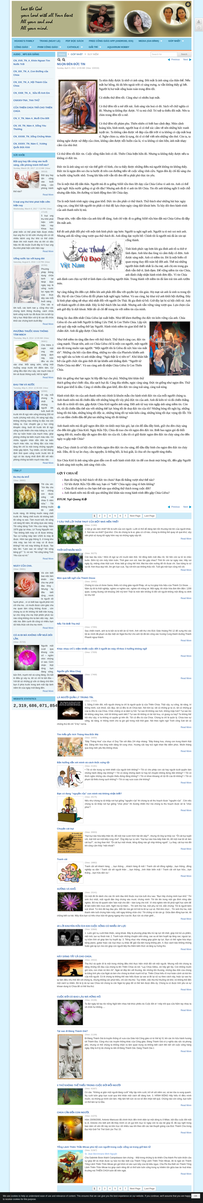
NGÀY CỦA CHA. (23, 565)
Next (185, 59)
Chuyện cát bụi (65, 828)
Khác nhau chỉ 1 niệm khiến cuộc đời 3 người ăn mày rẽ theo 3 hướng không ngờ (102, 648)
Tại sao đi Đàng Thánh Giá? (72, 1031)
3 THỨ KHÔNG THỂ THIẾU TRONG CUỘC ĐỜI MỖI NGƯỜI (89, 1085)
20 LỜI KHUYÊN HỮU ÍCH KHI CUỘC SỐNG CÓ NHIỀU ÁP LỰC (91, 926)
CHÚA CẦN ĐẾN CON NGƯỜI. (73, 1112)
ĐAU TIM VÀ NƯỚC (24, 384)
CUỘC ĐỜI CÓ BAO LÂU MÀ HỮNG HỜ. (79, 996)
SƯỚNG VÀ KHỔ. (66, 889)
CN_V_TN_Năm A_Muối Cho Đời (31, 118)
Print (59, 507)
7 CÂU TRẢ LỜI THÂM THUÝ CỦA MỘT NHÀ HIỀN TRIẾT (88, 521)
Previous (175, 59)
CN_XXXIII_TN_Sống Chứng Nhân (32, 136)
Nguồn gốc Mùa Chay (69, 671)
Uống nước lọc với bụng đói (29, 258)
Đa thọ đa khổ (21, 477)
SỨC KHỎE (19, 155)
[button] (151, 41)
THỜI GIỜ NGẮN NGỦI (69, 550)
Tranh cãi (62, 859)
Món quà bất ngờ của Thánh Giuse (76, 578)
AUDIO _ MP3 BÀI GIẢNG (26, 54)
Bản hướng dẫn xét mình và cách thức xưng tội (83, 762)
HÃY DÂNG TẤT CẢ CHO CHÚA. (74, 956)
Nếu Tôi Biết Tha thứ (68, 623)
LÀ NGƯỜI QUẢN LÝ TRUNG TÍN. (75, 697)
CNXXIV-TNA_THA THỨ (26, 100)
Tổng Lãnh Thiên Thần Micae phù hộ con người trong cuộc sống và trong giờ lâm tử (104, 1147)
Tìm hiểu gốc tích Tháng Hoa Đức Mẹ (77, 734)
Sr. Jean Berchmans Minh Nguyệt (101, 1154)
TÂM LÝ (18, 470)
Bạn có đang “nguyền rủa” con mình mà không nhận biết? (89, 793)
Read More (48, 194)
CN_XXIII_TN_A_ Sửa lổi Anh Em (32, 93)
